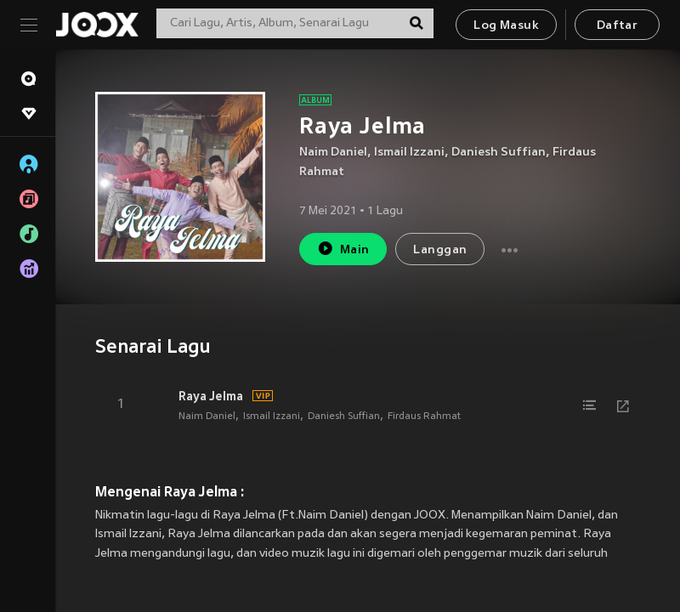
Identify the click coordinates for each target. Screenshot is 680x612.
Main (343, 249)
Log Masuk (506, 26)
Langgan (440, 250)
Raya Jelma (210, 396)
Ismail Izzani (409, 152)
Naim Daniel (333, 152)
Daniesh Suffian (498, 152)
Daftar (617, 26)
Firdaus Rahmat (424, 416)
